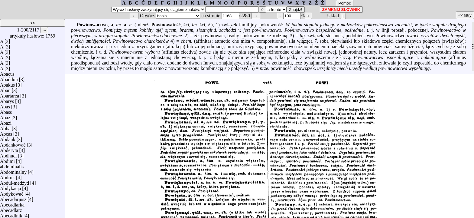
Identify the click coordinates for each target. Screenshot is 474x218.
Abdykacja (10, 187)
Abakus (7, 83)
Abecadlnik (11, 214)
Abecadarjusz (13, 197)
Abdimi (7, 159)
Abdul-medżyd (14, 181)
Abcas (6, 132)
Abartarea (9, 94)
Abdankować (12, 143)
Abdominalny (13, 170)
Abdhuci (8, 154)
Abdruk (7, 176)
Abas (5, 105)
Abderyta (9, 148)
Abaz (5, 116)
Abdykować (11, 192)
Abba (5, 127)
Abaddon (9, 78)
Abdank (7, 137)
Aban (5, 88)
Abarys (7, 99)
